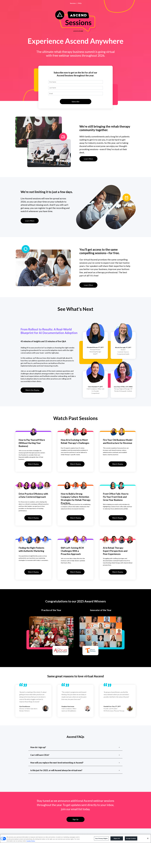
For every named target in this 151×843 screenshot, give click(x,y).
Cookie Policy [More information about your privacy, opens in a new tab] (30, 841)
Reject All (117, 838)
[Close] (148, 838)
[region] (75, 838)
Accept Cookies (131, 838)
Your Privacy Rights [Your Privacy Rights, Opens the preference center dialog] (101, 838)
